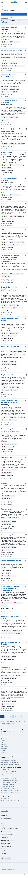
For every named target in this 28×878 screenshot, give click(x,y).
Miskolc (3, 740)
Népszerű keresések (7, 727)
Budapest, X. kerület (6, 734)
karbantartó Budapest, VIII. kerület (9, 780)
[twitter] (6, 858)
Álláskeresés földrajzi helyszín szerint (10, 800)
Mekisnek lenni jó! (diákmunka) (11, 129)
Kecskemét (3, 744)
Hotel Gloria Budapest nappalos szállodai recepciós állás (11, 401)
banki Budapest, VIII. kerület (7, 786)
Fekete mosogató (7, 429)
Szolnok (3, 750)
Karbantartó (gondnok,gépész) (11, 346)
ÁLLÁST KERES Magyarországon (9, 828)
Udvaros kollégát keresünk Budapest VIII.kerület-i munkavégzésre (10, 588)
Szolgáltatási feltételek (7, 866)
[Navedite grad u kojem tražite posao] (14, 10)
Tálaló (3, 229)
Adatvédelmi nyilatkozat (7, 869)
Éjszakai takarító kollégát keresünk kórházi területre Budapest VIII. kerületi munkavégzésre (10, 290)
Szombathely (4, 748)
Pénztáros (4, 204)
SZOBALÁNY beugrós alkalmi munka (10, 617)
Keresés (14, 14)
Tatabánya (3, 752)
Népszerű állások (5, 798)
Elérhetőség (4, 821)
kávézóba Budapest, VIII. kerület (8, 760)
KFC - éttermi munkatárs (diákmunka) (9, 101)
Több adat (5, 23)
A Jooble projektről (6, 818)
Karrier (3, 823)
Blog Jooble (4, 848)
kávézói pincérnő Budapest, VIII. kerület (10, 764)
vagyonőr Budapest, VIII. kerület (8, 774)
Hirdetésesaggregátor (7, 834)
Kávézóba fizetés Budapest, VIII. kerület (10, 792)
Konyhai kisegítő (6, 152)
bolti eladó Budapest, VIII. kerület (9, 771)
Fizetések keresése (6, 846)
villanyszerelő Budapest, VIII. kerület (9, 776)
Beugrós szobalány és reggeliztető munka (8, 75)
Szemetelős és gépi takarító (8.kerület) (10, 643)
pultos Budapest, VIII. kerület (8, 784)
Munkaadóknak (5, 837)
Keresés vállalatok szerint (7, 851)
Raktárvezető (5, 689)
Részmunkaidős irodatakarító (11, 560)
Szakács (4, 483)
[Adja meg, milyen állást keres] (14, 6)
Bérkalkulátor (4, 853)
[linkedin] (9, 858)
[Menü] (2, 2)
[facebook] (2, 858)
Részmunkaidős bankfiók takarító (9, 319)
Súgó (2, 826)
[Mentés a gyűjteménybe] (26, 27)
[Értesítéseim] (26, 2)
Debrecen (3, 738)
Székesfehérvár (5, 746)
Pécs (2, 742)
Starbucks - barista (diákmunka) (11, 51)
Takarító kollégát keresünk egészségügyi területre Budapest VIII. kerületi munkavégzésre (10, 258)
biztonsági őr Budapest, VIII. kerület (9, 790)
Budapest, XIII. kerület (6, 736)
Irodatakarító (5, 667)
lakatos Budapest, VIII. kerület (8, 788)
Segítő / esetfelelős (7, 375)
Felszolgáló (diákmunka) (9, 27)
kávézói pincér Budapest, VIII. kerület (9, 762)
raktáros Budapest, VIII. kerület (8, 778)
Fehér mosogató (6, 457)
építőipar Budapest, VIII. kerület (8, 782)
